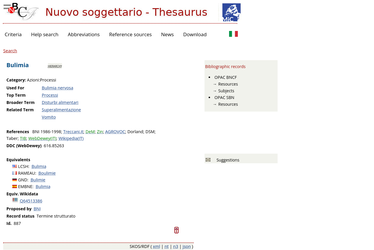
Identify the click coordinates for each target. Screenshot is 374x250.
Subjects (226, 90)
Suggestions (226, 160)
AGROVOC (115, 131)
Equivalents (18, 159)
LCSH (23, 166)
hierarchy (55, 65)
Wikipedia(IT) (71, 138)
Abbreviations (84, 34)
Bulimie (38, 180)
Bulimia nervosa (57, 88)
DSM (150, 131)
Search (10, 50)
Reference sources (130, 34)
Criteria (13, 34)
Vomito (49, 117)
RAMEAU (26, 173)
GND (22, 180)
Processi (50, 95)
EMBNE (25, 186)
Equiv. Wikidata (22, 194)
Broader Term (20, 102)
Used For (15, 88)
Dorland (135, 131)
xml (156, 246)
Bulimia (39, 166)
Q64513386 (31, 201)
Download (195, 34)
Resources (228, 84)
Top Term (16, 95)
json (187, 246)
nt (167, 246)
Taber (12, 138)
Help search (44, 34)
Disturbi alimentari (60, 102)
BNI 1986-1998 (46, 131)
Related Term (20, 109)
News (167, 34)
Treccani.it (73, 131)
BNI (37, 208)
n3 (175, 246)
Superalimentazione (61, 109)
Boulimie (47, 173)
